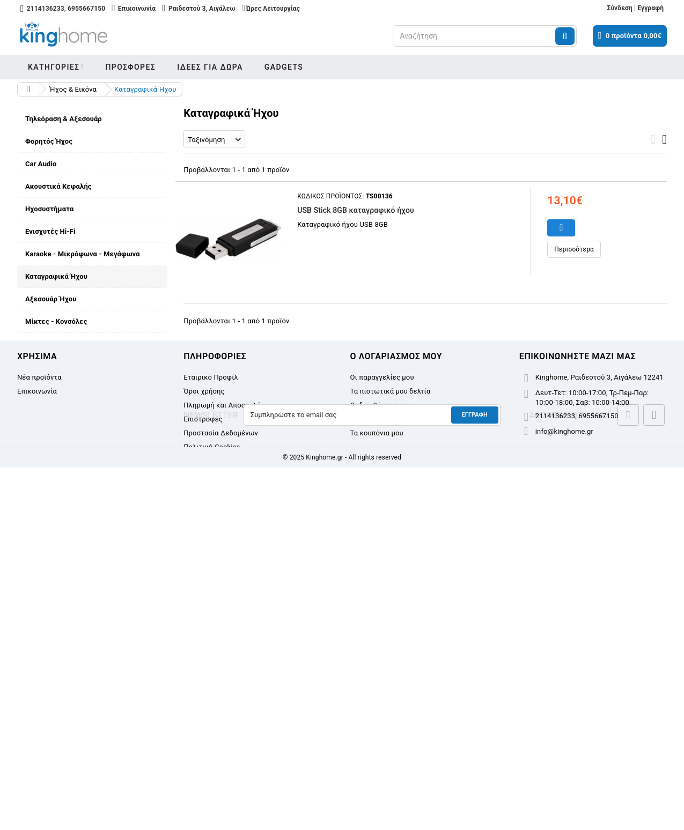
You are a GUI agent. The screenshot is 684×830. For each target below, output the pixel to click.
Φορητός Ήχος (48, 141)
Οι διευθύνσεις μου (381, 699)
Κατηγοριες (54, 67)
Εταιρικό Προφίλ (60, 527)
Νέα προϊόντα (39, 672)
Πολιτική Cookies (211, 741)
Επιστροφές (52, 586)
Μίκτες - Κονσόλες (56, 321)
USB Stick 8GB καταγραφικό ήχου (355, 210)
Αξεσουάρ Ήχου (51, 299)
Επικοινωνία (37, 685)
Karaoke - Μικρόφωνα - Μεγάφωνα (82, 254)
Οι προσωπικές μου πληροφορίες (404, 713)
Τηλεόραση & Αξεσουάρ (63, 119)
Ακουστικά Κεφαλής (58, 186)
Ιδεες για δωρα (210, 67)
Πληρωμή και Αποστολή (71, 566)
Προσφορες (130, 67)
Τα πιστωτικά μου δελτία (390, 685)
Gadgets (283, 67)
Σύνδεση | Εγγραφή (635, 8)
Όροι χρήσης (53, 547)
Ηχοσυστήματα (49, 209)
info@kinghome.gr (564, 726)
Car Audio (41, 164)
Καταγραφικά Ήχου (56, 276)
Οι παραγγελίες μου (382, 672)
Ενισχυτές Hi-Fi (50, 231)
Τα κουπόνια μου (376, 727)
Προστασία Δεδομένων (70, 606)
